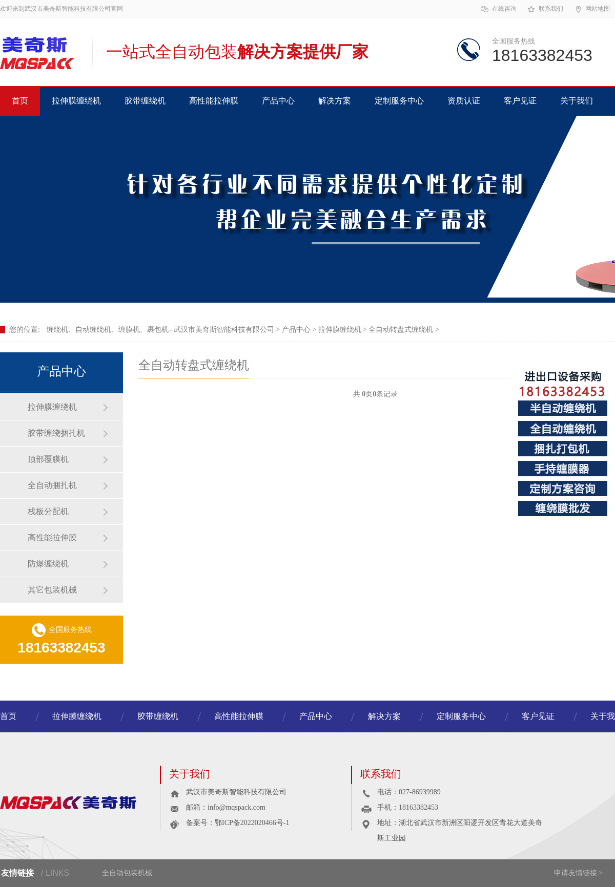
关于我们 (576, 100)
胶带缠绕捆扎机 (56, 433)
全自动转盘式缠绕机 (400, 329)
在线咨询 (498, 9)
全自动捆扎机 (52, 485)
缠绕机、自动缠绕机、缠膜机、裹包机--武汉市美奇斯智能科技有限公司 (160, 329)
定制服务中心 (399, 100)
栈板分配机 (48, 511)
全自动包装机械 (127, 873)
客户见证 (520, 100)
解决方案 (334, 100)
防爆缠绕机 (48, 563)
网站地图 (591, 9)
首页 (20, 100)
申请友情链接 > (578, 873)
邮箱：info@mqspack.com (225, 807)
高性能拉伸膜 (213, 100)
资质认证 (463, 100)
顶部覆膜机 (48, 459)
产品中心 (278, 100)
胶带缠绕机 (145, 100)
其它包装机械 (52, 589)
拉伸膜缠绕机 (76, 100)
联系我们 (545, 9)
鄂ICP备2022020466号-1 (252, 823)
